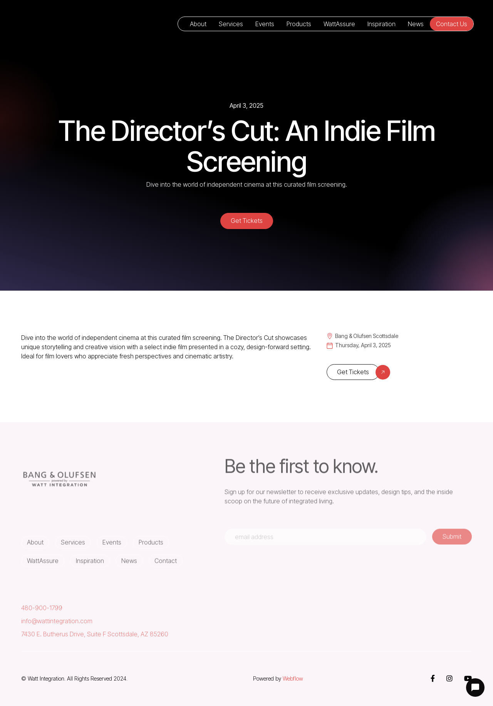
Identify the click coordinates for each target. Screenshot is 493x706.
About (198, 24)
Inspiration (381, 24)
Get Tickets (247, 220)
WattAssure (339, 24)
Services (231, 24)
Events (264, 24)
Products (299, 24)
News (416, 24)
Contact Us (451, 24)
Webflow (293, 678)
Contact (165, 565)
